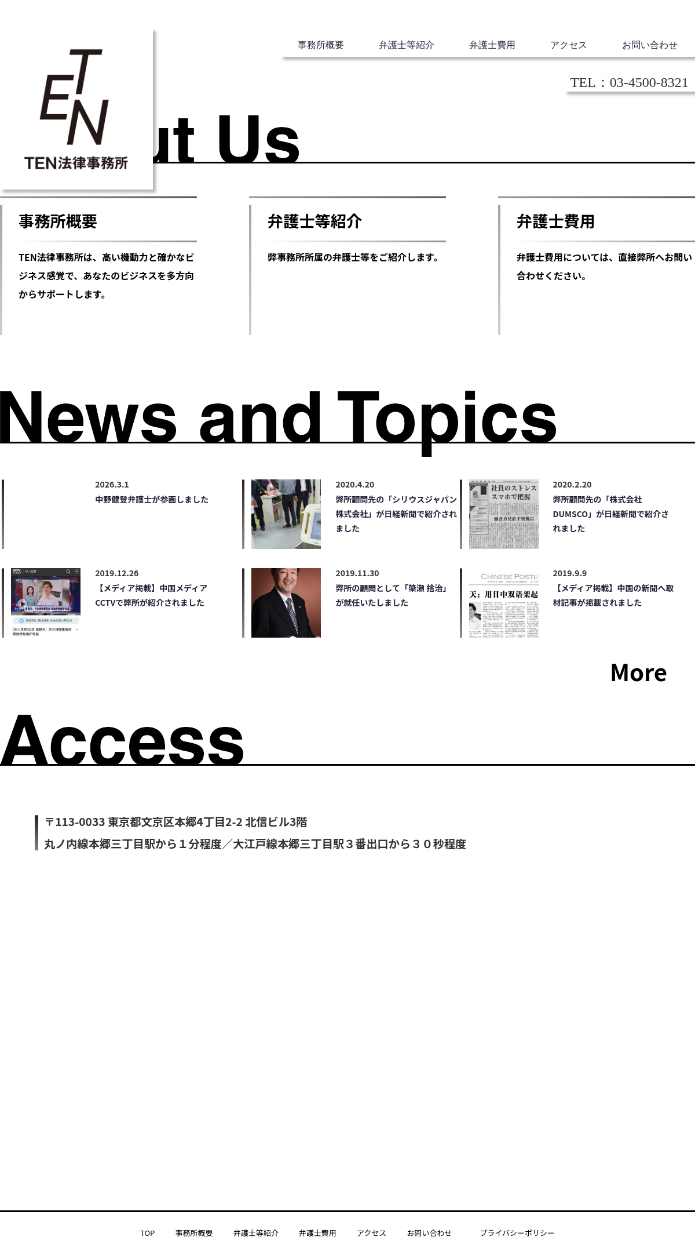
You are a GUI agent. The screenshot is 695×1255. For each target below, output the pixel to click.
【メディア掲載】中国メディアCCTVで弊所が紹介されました (151, 595)
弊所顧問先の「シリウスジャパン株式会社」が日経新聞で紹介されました (396, 513)
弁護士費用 (492, 45)
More (638, 671)
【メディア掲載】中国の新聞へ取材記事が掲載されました (613, 595)
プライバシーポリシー (517, 1232)
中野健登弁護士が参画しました (152, 499)
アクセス (568, 45)
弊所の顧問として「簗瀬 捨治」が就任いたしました (393, 595)
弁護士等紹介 (406, 45)
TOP (147, 1232)
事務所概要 (321, 45)
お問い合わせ (650, 45)
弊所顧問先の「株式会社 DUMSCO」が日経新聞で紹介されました (611, 513)
